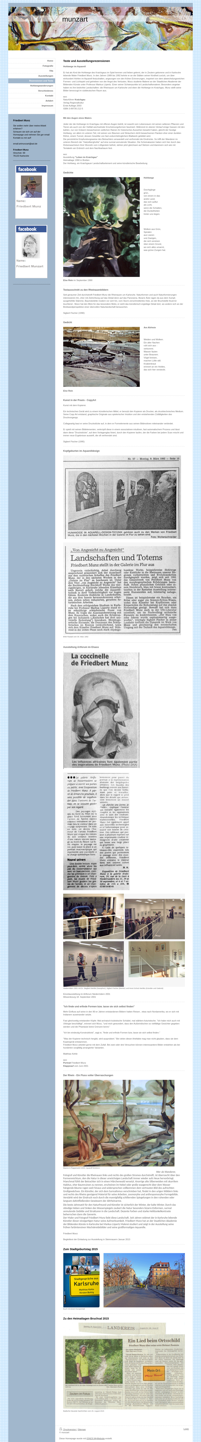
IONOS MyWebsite (96, 1438)
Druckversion (68, 1429)
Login (186, 1429)
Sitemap (82, 1429)
